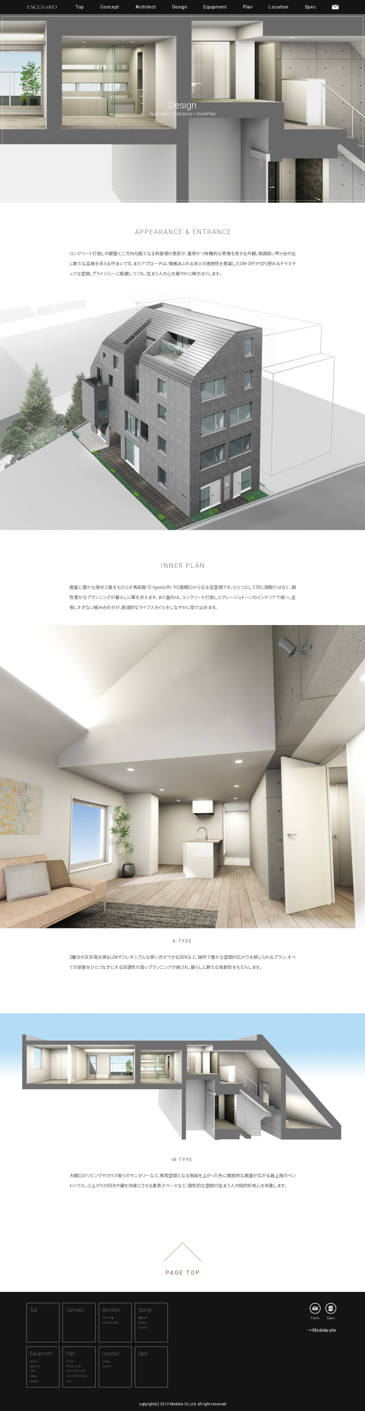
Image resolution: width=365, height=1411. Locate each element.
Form (315, 1311)
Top (79, 7)
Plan (247, 7)
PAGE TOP (183, 1272)
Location (279, 7)
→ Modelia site (321, 1330)
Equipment (215, 7)
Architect (145, 7)
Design (179, 7)
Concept (109, 7)
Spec (310, 7)
